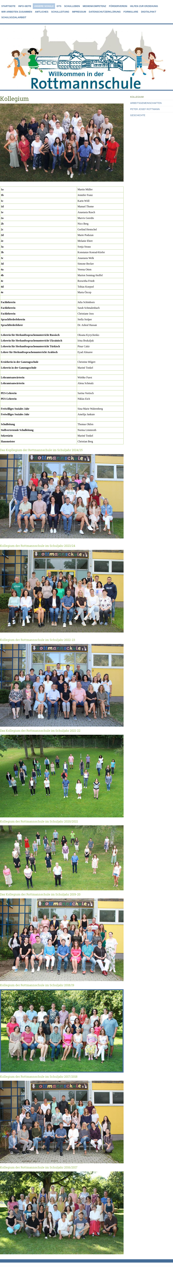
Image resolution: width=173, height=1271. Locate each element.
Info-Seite (24, 6)
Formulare (130, 11)
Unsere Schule (44, 6)
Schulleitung (60, 11)
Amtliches (41, 11)
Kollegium (137, 97)
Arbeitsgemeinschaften (146, 103)
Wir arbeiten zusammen (16, 11)
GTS (59, 6)
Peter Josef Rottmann (145, 109)
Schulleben (72, 6)
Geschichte (137, 115)
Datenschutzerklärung (105, 11)
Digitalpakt (148, 11)
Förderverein (118, 6)
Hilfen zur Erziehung (144, 6)
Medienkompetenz (94, 6)
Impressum (79, 11)
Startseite (8, 6)
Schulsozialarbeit (13, 17)
